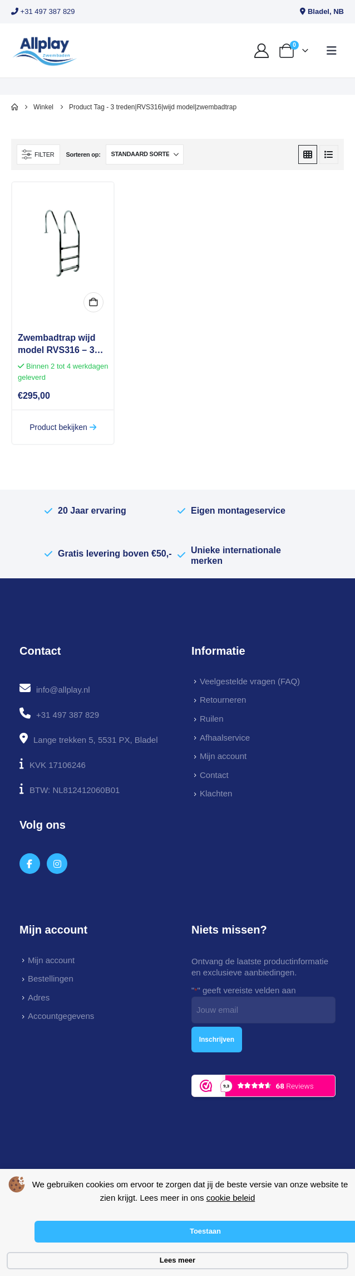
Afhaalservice (225, 737)
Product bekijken (62, 427)
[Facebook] (29, 863)
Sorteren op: (83, 154)
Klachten (216, 793)
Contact (214, 775)
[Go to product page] (63, 243)
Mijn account (223, 756)
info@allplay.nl (63, 689)
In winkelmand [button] (93, 302)
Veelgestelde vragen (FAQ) (250, 681)
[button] (331, 50)
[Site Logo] (44, 50)
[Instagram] (57, 863)
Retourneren (223, 699)
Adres (39, 997)
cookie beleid (230, 1197)
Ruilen (212, 718)
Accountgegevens (61, 1016)
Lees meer (177, 1260)
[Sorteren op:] (145, 154)
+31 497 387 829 (43, 11)
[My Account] (261, 51)
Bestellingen (50, 978)
